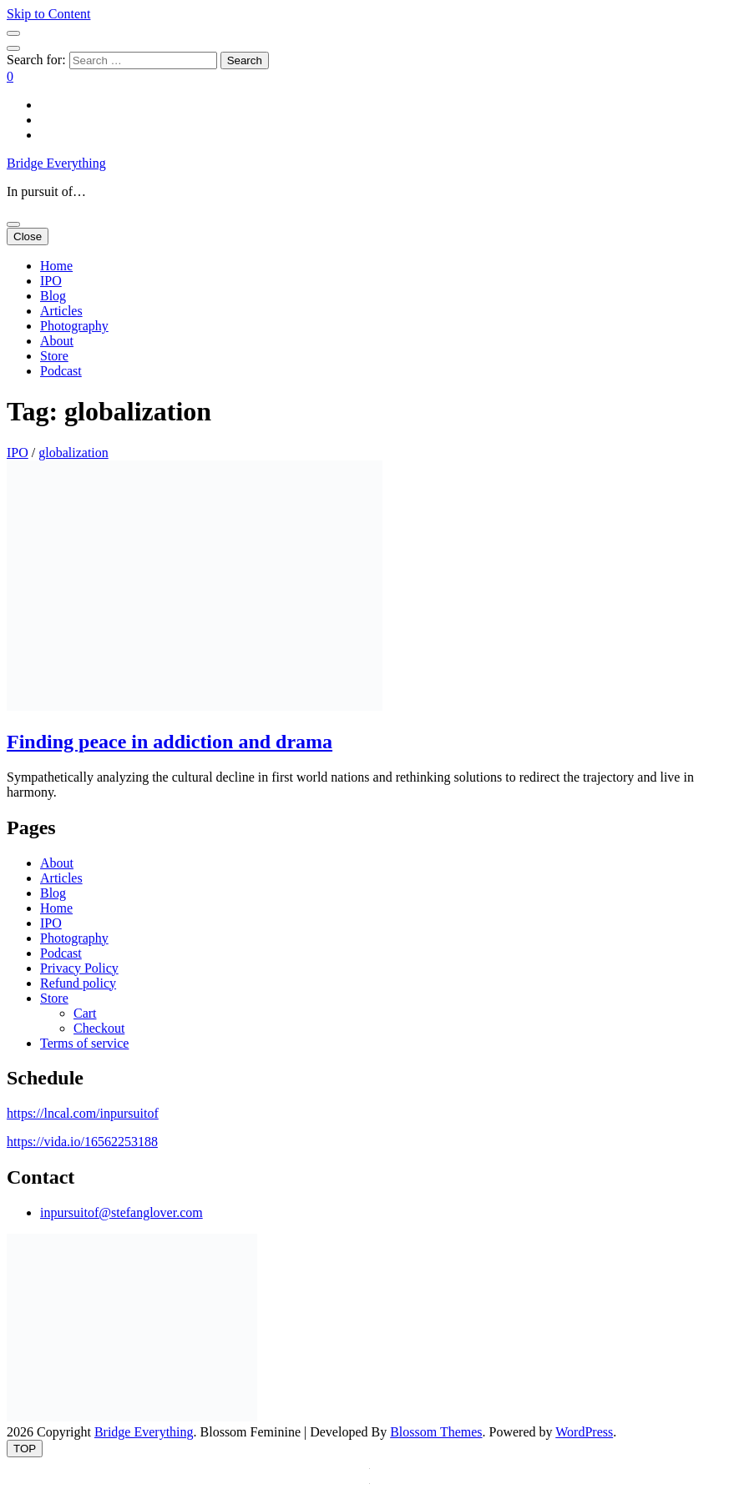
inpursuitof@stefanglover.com (121, 1212)
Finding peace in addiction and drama (169, 741)
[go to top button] (25, 1448)
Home (56, 266)
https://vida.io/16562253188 (82, 1141)
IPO (51, 281)
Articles (61, 311)
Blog (53, 296)
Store (54, 356)
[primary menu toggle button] (13, 224)
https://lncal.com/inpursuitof (83, 1113)
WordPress (584, 1432)
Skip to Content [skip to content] (48, 14)
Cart (85, 1013)
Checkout (98, 1028)
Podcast (61, 371)
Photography (74, 326)
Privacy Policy (79, 968)
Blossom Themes (436, 1432)
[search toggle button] (13, 48)
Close (27, 236)
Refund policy (78, 983)
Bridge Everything (56, 163)
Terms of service (84, 1043)
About (56, 341)
